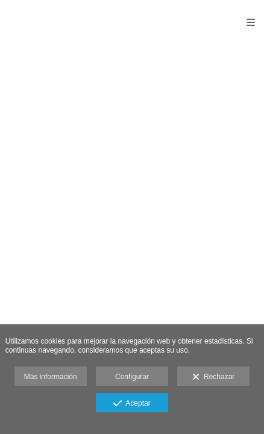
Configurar (132, 377)
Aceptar (131, 404)
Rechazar (213, 377)
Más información (50, 377)
